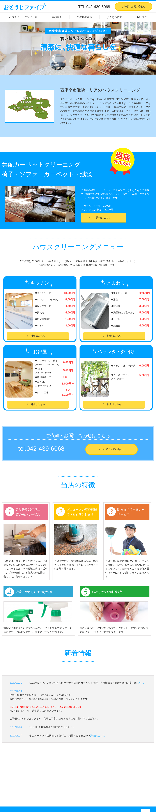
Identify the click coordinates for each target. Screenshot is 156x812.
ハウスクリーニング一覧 (23, 17)
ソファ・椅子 (71, 791)
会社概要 (141, 17)
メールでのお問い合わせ (111, 449)
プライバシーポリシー (119, 787)
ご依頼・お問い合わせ (133, 6)
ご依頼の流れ (84, 17)
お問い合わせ (114, 783)
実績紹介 (57, 17)
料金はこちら (38, 335)
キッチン (68, 771)
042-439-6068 (45, 448)
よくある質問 (114, 17)
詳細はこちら (103, 217)
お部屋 (67, 779)
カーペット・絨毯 (73, 787)
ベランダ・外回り (73, 783)
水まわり (68, 775)
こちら (140, 682)
